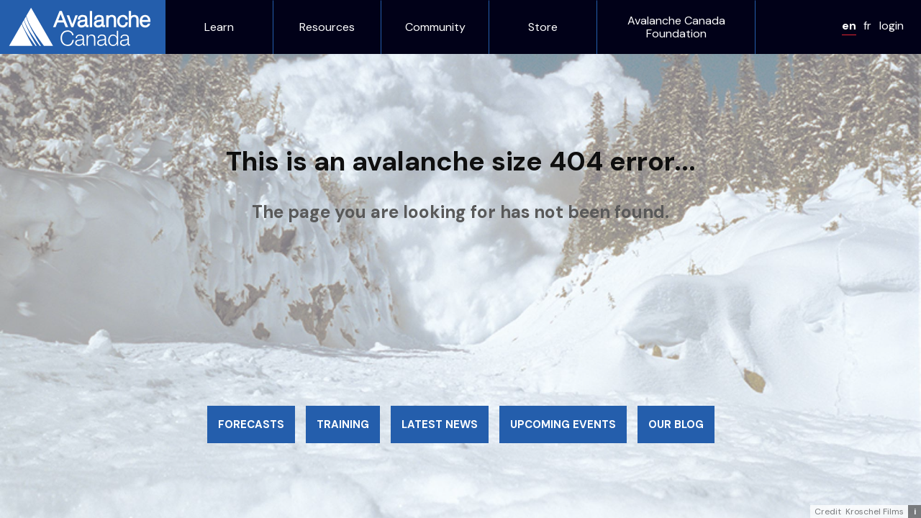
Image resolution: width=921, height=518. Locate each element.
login (891, 25)
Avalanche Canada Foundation (676, 27)
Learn (219, 27)
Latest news (439, 424)
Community (435, 27)
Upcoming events (563, 424)
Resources (327, 27)
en (849, 25)
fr (867, 25)
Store (543, 27)
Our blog (676, 424)
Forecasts (251, 424)
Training (343, 424)
